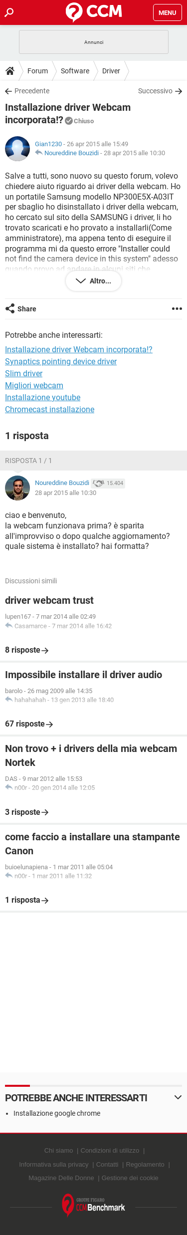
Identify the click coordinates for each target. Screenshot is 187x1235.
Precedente (31, 91)
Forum (37, 71)
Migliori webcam (34, 385)
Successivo (155, 91)
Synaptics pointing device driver (61, 361)
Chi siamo (58, 1150)
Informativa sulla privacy (53, 1164)
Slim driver (23, 373)
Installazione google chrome (56, 1113)
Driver (111, 71)
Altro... (99, 281)
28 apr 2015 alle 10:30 (134, 153)
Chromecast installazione (49, 409)
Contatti (107, 1164)
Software (75, 71)
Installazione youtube (42, 397)
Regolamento (145, 1164)
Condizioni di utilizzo (110, 1150)
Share (26, 309)
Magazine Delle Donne (61, 1178)
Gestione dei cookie (130, 1178)
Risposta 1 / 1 (28, 461)
